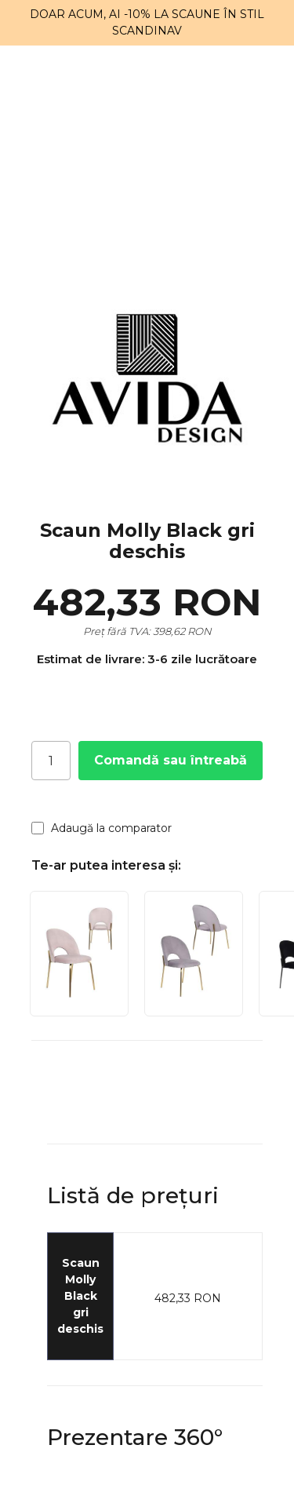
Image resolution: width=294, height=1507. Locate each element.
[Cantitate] (51, 760)
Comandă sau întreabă (170, 760)
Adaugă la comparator (101, 828)
